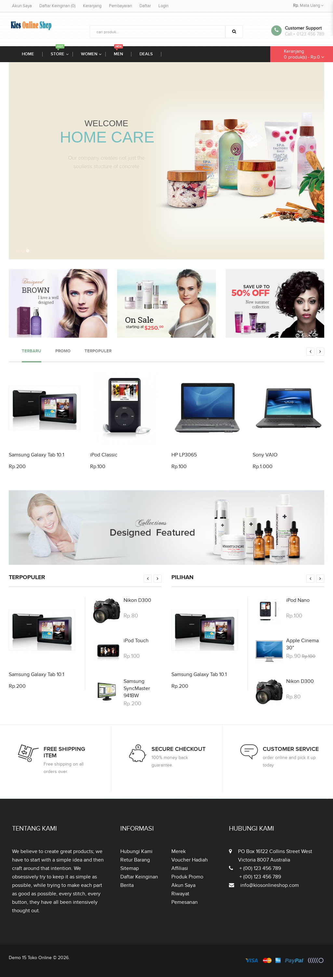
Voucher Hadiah (189, 860)
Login (163, 5)
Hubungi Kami (136, 851)
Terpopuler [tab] (98, 351)
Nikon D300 (137, 600)
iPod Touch (136, 640)
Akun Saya (22, 5)
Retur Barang (135, 860)
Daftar (145, 5)
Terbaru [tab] (31, 351)
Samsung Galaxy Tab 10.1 (36, 455)
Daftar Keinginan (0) (57, 5)
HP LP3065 (184, 455)
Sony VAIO (265, 455)
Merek (178, 851)
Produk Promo (187, 877)
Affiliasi (179, 868)
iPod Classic (103, 455)
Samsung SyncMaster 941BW (137, 688)
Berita (127, 885)
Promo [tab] (63, 351)
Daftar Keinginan (139, 877)
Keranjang (92, 5)
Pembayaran (120, 5)
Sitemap (129, 868)
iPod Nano (298, 600)
